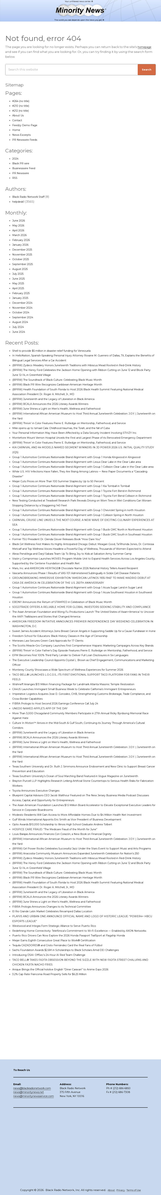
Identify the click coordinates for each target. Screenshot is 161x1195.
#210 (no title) (22, 106)
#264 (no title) (22, 101)
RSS (15, 178)
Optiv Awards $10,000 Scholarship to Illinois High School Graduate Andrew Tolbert (74, 950)
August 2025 (21, 269)
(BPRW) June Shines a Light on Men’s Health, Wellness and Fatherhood (66, 414)
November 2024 (24, 308)
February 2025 (23, 293)
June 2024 (20, 332)
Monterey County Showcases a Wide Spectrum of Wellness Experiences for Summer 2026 (80, 776)
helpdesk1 (20, 202)
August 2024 (22, 322)
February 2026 (23, 240)
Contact (18, 120)
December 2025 (24, 250)
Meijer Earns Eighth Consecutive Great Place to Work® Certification (63, 1085)
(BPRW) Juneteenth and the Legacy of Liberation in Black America (62, 404)
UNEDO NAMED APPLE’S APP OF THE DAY (44, 824)
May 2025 (19, 283)
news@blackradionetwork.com (32, 1160)
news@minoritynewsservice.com (33, 1169)
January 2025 (22, 298)
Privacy (120, 1190)
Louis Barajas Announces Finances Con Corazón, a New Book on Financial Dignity (73, 960)
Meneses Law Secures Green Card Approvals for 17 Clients (56, 737)
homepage (146, 47)
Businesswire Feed (26, 168)
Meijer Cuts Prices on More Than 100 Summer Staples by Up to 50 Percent (68, 510)
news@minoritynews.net (28, 1164)
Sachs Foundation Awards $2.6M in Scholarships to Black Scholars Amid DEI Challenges (78, 1095)
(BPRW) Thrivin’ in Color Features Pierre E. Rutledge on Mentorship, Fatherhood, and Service (82, 428)
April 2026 (19, 230)
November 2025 (24, 254)
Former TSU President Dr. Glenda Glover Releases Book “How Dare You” (66, 602)
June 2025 (20, 279)
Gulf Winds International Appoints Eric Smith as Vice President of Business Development (79, 945)
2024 (16, 159)
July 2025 (19, 274)
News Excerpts (23, 135)
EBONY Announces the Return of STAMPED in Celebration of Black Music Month (73, 689)
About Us (19, 115)
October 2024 (22, 312)
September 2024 (25, 317)
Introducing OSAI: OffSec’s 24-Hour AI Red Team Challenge (57, 1100)
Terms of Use (135, 1190)
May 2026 (19, 225)
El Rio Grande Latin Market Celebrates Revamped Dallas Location (61, 1051)
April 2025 (19, 288)
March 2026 (21, 235)
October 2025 (22, 259)
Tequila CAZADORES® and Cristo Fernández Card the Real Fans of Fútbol (67, 1090)
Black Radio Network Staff (31, 197)
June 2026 (20, 221)
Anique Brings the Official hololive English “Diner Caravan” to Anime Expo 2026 (71, 1114)
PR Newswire (22, 173)
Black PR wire (22, 163)
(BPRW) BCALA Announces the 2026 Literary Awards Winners (58, 409)
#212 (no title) (22, 111)
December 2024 (24, 303)
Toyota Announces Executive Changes (41, 911)
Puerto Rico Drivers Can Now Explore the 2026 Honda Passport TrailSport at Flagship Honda (81, 1080)
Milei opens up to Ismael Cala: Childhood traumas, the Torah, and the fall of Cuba (73, 433)
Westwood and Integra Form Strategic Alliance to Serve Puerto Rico (63, 1066)
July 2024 (19, 327)
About (109, 1190)
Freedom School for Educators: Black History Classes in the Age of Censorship (71, 732)
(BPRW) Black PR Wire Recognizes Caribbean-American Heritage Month (67, 389)
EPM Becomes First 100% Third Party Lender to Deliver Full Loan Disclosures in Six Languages (83, 762)
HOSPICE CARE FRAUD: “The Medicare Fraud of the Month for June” (63, 955)
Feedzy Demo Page (27, 125)
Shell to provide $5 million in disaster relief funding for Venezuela (61, 351)
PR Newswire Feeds (27, 140)
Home (17, 130)
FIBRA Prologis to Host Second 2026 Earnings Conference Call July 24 (64, 819)
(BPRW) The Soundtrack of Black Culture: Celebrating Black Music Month (67, 384)
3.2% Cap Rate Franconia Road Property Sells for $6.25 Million (57, 1119)
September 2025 (25, 264)
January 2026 (22, 245)
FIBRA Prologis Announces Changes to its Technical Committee (60, 1047)
